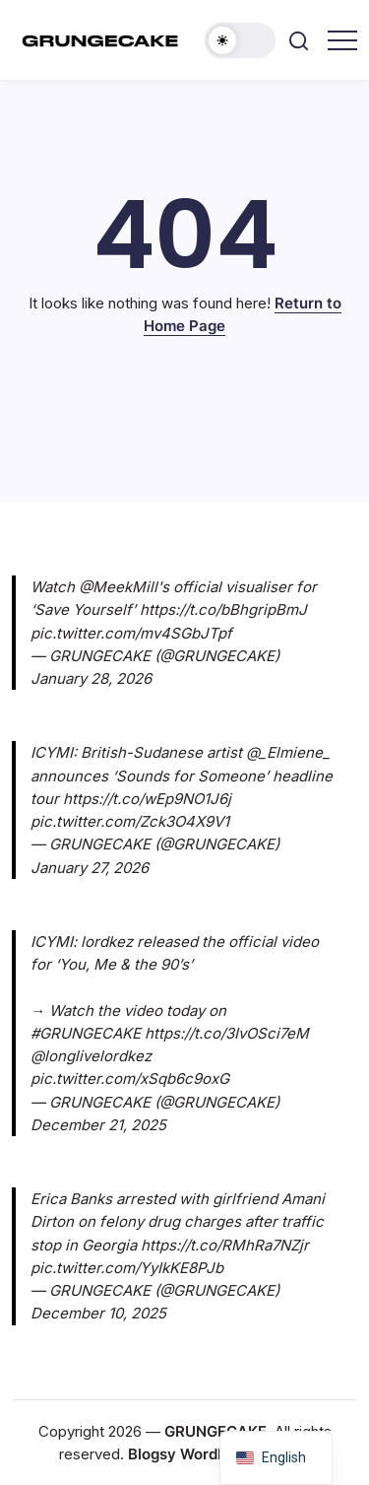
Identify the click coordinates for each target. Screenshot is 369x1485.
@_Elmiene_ (288, 752)
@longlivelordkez (91, 1055)
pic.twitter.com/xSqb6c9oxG (130, 1078)
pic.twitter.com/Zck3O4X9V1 (130, 821)
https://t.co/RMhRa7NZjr (225, 1245)
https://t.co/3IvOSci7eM (227, 1033)
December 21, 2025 (98, 1124)
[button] (240, 40)
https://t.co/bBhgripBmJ (223, 609)
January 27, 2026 (90, 867)
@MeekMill (118, 586)
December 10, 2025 (98, 1313)
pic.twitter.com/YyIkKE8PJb (127, 1267)
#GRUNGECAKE (86, 1033)
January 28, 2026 (91, 678)
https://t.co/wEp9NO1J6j (147, 798)
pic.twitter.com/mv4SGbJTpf (131, 633)
